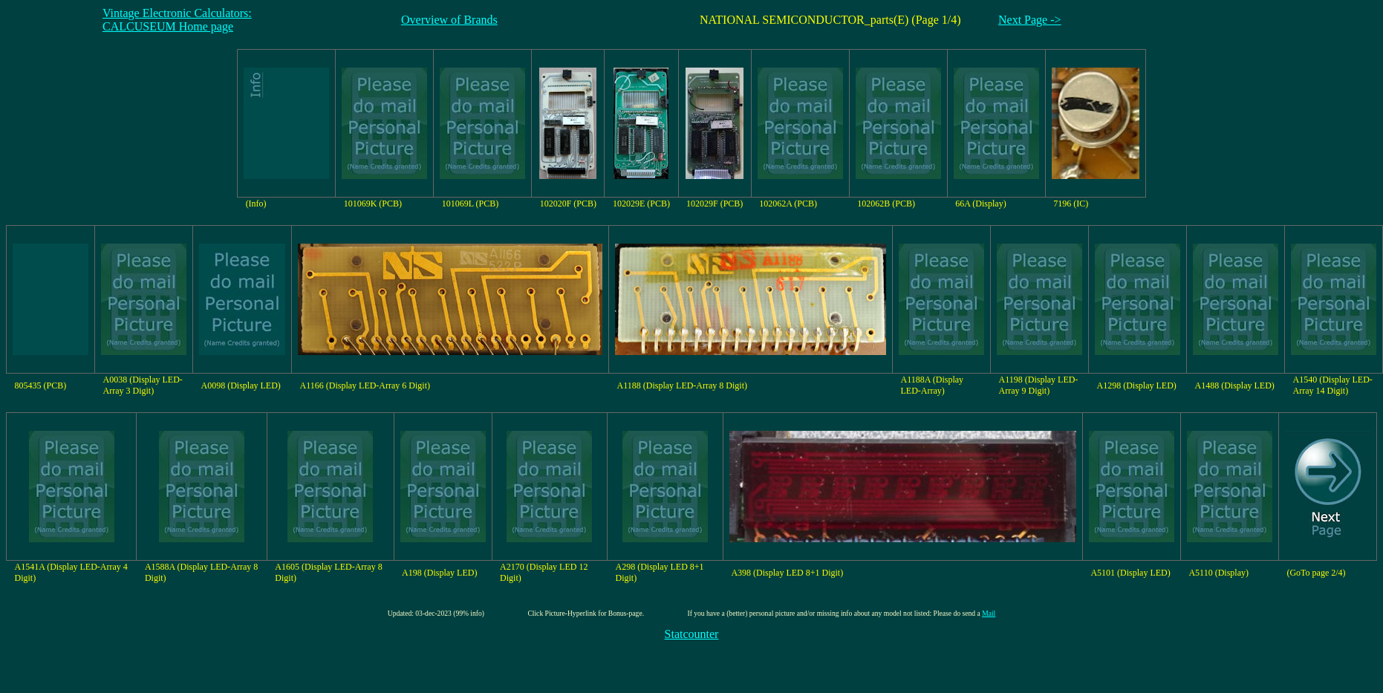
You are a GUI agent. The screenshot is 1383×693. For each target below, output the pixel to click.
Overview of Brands (449, 19)
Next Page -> (1029, 19)
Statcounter (692, 634)
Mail (988, 613)
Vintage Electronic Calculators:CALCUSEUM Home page (177, 20)
